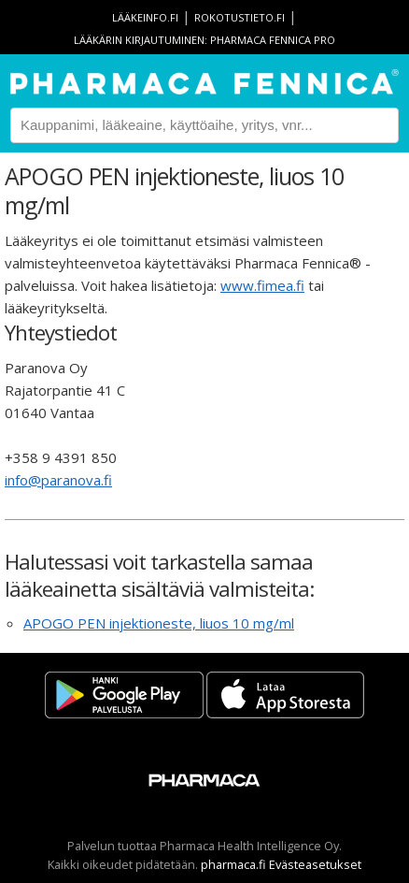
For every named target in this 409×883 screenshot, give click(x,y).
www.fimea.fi (262, 285)
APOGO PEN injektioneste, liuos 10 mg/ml (158, 623)
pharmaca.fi (233, 864)
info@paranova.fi (58, 479)
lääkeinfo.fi (145, 17)
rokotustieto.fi (239, 17)
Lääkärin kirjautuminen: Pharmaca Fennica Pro (204, 40)
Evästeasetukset (315, 864)
